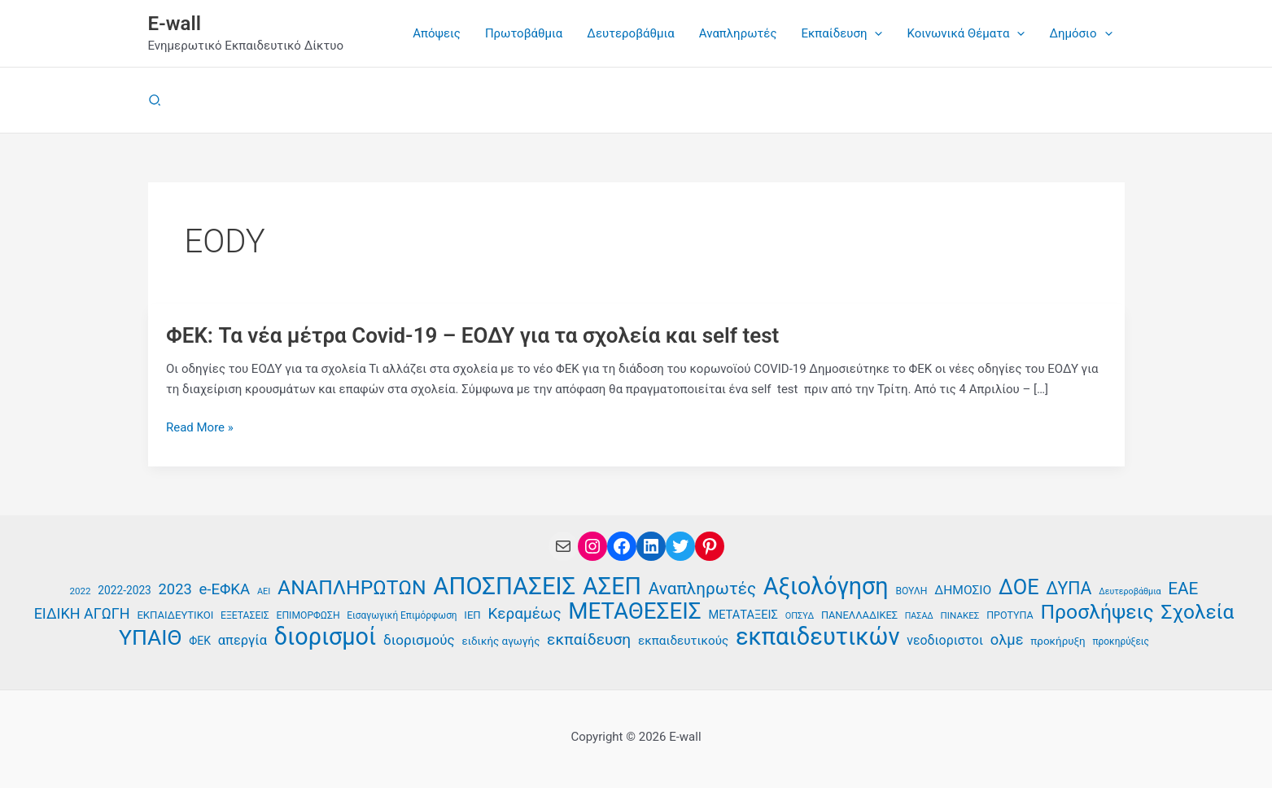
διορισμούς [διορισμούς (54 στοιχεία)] (419, 640)
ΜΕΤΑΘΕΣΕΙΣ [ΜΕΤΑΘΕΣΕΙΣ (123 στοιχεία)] (634, 612)
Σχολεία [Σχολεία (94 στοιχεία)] (1197, 612)
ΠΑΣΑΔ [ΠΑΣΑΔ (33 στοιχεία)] (919, 616)
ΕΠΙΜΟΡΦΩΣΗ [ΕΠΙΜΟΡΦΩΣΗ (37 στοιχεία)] (307, 615)
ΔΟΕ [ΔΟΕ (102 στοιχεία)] (1019, 587)
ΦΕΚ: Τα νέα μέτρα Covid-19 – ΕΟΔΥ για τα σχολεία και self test (473, 335)
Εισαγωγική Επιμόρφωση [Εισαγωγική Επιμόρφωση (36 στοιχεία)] (402, 615)
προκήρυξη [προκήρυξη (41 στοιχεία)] (1057, 641)
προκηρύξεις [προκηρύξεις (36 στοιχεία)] (1120, 641)
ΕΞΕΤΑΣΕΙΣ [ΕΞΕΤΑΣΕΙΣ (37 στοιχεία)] (245, 615)
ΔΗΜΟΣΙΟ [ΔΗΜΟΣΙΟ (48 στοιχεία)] (962, 590)
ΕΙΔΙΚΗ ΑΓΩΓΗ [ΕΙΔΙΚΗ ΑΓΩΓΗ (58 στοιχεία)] (82, 613)
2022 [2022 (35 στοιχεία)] (80, 591)
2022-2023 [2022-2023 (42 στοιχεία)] (124, 590)
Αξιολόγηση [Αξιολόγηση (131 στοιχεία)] (826, 586)
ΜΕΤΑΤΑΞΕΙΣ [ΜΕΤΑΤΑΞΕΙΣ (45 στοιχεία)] (743, 614)
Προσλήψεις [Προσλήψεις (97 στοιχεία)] (1096, 612)
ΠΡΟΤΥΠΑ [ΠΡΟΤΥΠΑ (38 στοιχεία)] (1010, 615)
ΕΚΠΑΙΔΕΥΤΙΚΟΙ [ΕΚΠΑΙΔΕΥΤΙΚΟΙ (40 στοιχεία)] (175, 615)
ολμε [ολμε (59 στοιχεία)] (1007, 639)
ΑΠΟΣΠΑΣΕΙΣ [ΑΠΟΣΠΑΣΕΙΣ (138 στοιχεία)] (504, 586)
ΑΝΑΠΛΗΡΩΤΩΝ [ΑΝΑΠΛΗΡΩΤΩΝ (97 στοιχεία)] (352, 588)
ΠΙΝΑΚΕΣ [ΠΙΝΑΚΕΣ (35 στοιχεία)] (960, 615)
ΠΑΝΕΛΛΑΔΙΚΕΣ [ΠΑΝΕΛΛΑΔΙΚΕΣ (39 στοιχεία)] (859, 615)
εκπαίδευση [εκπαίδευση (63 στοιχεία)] (589, 639)
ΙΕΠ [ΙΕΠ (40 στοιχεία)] (472, 615)
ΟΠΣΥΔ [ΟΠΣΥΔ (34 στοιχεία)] (799, 616)
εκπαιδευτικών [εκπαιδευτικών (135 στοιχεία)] (818, 637)
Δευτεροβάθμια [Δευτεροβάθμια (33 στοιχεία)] (1130, 591)
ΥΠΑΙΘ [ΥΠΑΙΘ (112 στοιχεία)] (150, 638)
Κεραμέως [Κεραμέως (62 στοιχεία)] (524, 613)
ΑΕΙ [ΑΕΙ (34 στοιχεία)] (263, 591)
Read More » (200, 428)
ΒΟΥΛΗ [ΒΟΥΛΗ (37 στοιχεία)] (911, 591)
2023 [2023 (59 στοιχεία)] (175, 589)
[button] (874, 33)
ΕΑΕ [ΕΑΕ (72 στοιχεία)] (1183, 588)
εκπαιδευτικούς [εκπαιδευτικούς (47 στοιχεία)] (683, 640)
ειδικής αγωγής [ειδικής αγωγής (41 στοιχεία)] (500, 641)
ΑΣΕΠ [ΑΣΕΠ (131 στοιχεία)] (612, 586)
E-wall (174, 23)
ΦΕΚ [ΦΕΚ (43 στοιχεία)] (200, 640)
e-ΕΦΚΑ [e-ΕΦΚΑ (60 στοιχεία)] (224, 589)
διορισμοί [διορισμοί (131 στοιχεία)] (325, 637)
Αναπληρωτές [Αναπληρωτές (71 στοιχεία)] (702, 588)
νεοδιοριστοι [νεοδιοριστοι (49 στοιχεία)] (945, 640)
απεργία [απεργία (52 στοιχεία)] (242, 640)
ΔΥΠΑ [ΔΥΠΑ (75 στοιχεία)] (1068, 588)
